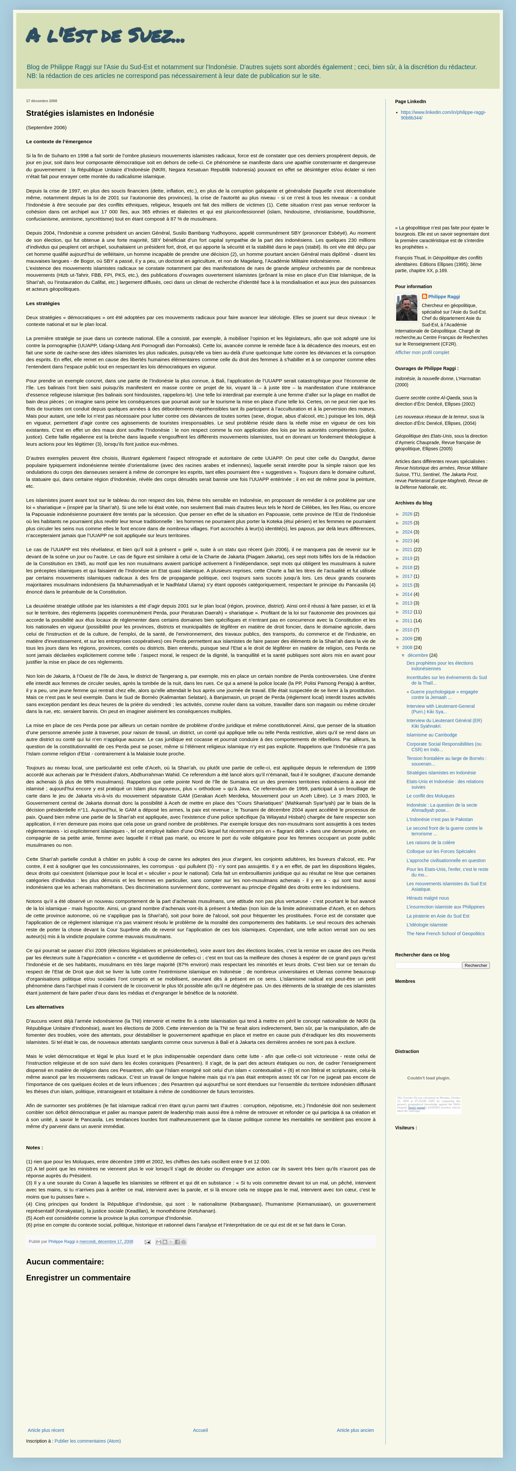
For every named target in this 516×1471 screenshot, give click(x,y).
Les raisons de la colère (431, 842)
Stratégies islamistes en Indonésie (441, 772)
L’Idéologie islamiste (427, 924)
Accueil (200, 1430)
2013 (408, 603)
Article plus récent (46, 1430)
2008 (408, 647)
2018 (408, 567)
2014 (408, 594)
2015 (408, 585)
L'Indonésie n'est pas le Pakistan (440, 819)
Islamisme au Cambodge (432, 734)
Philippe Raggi (444, 296)
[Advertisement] (436, 172)
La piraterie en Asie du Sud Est (438, 916)
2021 (408, 549)
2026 (408, 514)
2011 (408, 620)
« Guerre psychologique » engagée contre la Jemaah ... (442, 694)
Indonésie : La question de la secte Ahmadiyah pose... (442, 807)
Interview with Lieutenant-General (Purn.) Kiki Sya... (441, 709)
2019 (408, 558)
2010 (408, 629)
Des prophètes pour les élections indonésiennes (440, 665)
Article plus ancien (355, 1430)
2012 (408, 611)
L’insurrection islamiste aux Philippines (446, 906)
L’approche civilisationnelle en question (446, 860)
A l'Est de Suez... (105, 35)
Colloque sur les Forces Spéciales (441, 851)
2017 (408, 576)
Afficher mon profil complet (422, 352)
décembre (418, 655)
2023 (408, 540)
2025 (408, 522)
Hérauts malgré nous (428, 898)
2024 (408, 531)
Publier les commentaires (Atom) (88, 1441)
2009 (408, 638)
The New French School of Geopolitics (446, 933)
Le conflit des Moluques (431, 795)
